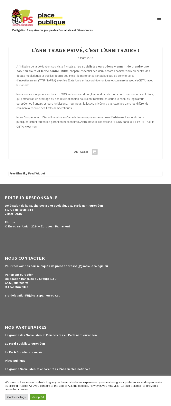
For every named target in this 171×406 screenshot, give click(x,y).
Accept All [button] (38, 397)
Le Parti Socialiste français (24, 352)
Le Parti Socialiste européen (25, 343)
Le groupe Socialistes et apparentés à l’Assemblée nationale (47, 369)
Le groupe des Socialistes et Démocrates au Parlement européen (51, 335)
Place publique (15, 360)
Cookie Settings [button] (16, 397)
